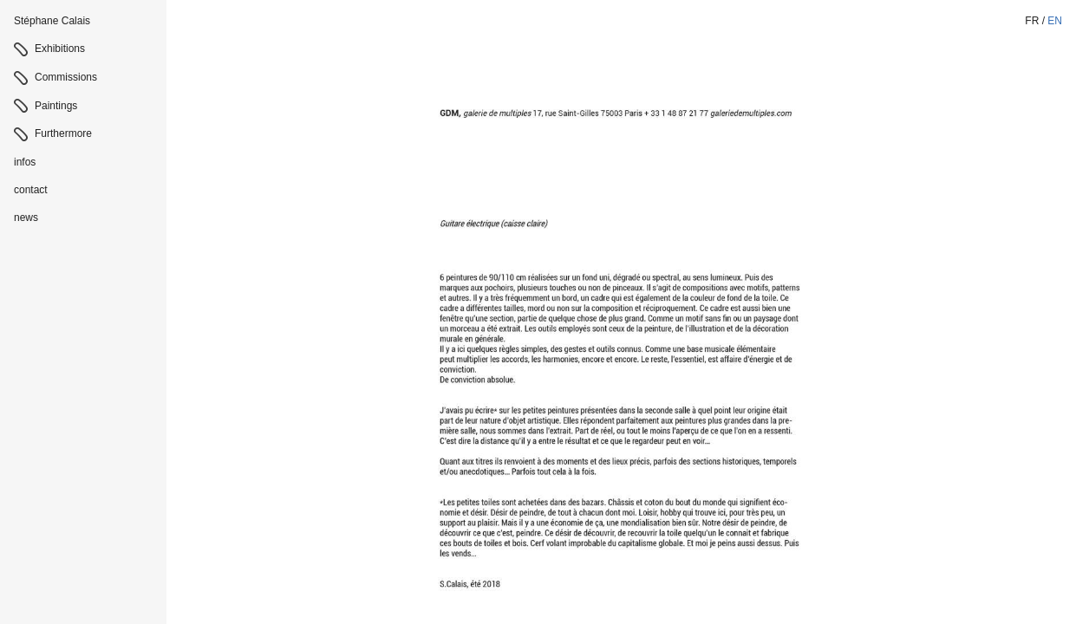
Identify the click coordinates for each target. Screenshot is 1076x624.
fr (1032, 21)
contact (31, 190)
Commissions (66, 77)
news (26, 217)
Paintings (56, 106)
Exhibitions (60, 48)
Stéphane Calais (52, 21)
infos (25, 162)
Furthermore (63, 133)
